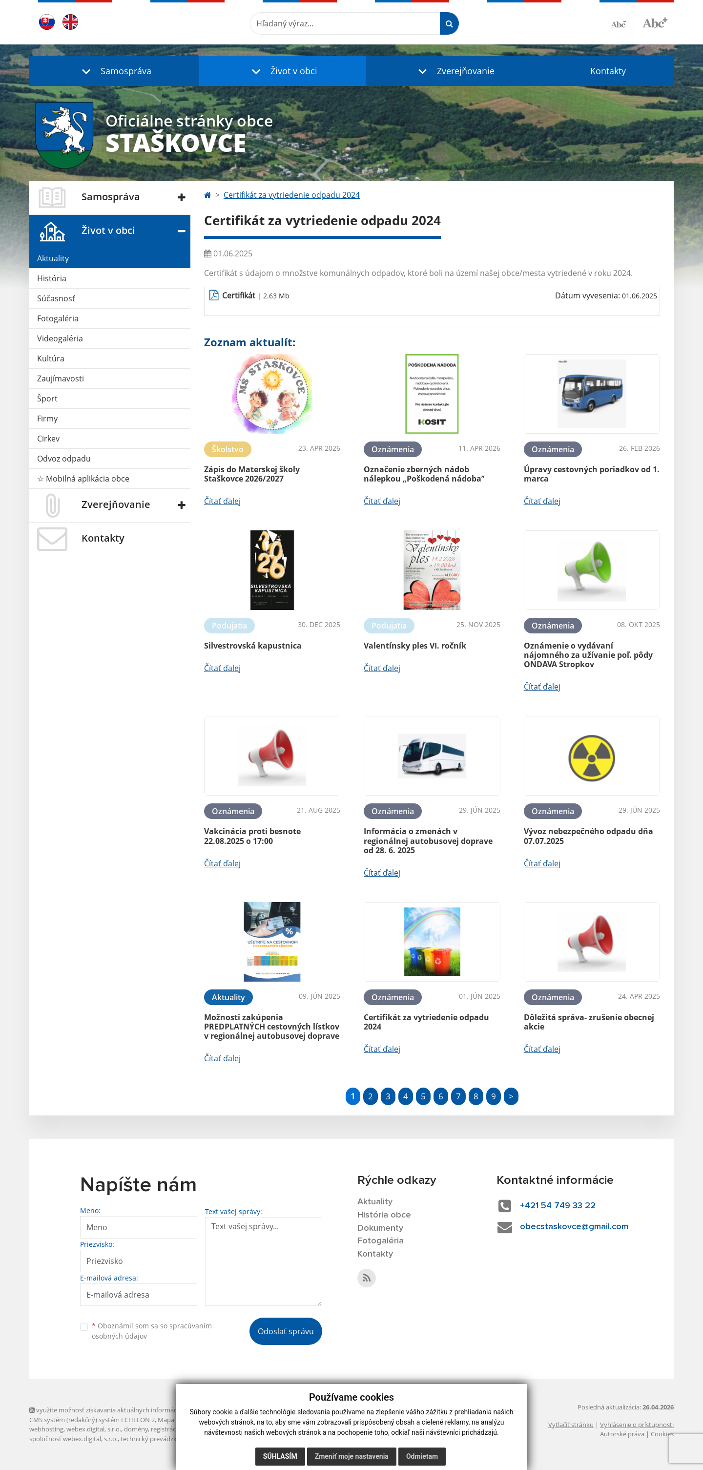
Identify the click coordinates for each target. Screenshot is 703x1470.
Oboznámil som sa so (152, 1331)
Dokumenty (380, 1228)
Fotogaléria (58, 318)
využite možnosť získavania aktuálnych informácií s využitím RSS (126, 1410)
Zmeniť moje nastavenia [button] (352, 1456)
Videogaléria (60, 338)
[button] (114, 71)
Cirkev (48, 438)
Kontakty (608, 71)
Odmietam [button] (422, 1456)
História (51, 278)
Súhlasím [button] (280, 1456)
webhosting (46, 1429)
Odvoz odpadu (64, 458)
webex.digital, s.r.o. (93, 1429)
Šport (47, 398)
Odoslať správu (286, 1331)
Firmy (47, 418)
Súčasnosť (56, 298)
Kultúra (50, 358)
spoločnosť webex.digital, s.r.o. (73, 1438)
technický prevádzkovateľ (158, 1438)
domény (136, 1429)
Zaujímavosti (60, 378)
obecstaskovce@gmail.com (574, 1226)
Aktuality (53, 258)
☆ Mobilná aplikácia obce (83, 478)
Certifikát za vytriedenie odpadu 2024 (292, 194)
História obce (384, 1215)
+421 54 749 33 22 (558, 1205)
